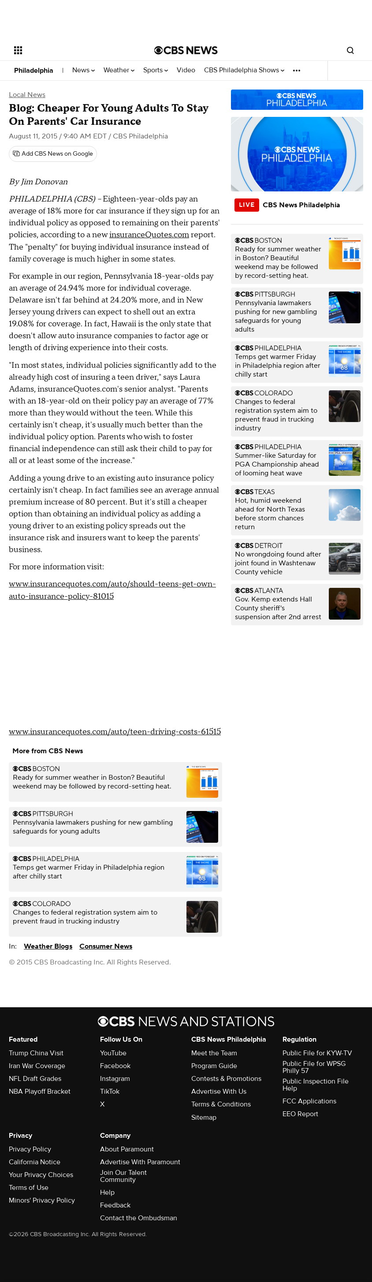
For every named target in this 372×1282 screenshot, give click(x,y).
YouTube (113, 1053)
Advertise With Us (218, 1091)
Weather (119, 70)
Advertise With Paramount (140, 1162)
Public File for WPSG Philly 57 (314, 1067)
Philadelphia (33, 70)
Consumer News (105, 946)
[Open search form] (350, 50)
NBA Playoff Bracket (40, 1091)
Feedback (115, 1205)
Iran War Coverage (37, 1065)
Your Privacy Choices (41, 1174)
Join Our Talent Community (123, 1176)
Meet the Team (214, 1053)
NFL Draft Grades (35, 1078)
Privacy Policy (30, 1149)
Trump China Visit (36, 1053)
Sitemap (203, 1117)
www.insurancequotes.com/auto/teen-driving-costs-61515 (115, 732)
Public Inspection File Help (316, 1085)
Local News (27, 94)
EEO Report (300, 1114)
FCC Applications (309, 1101)
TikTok (109, 1091)
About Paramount (127, 1149)
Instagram (115, 1078)
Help (107, 1192)
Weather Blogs (48, 946)
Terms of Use (28, 1187)
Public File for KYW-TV (317, 1053)
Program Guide (214, 1065)
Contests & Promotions (226, 1078)
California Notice (34, 1162)
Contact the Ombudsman (138, 1218)
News (83, 70)
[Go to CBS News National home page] (186, 50)
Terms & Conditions (221, 1104)
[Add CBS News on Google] (53, 154)
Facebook (115, 1065)
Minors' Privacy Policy (42, 1200)
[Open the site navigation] (71, 50)
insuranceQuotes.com (149, 235)
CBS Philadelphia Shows (244, 70)
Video (186, 70)
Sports (155, 70)
